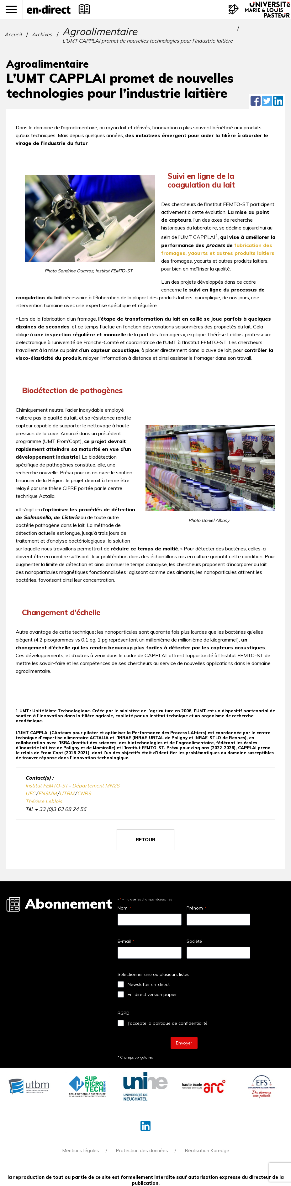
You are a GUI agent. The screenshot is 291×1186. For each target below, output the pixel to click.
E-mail (126, 941)
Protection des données (142, 1150)
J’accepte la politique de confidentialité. (168, 1023)
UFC (30, 793)
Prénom (196, 908)
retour (145, 840)
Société (194, 941)
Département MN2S (95, 785)
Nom (124, 908)
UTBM (67, 793)
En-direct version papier (152, 994)
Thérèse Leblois (43, 801)
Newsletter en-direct (149, 984)
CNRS (84, 793)
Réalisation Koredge (207, 1150)
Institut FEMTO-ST (47, 785)
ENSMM (47, 793)
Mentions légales (80, 1150)
